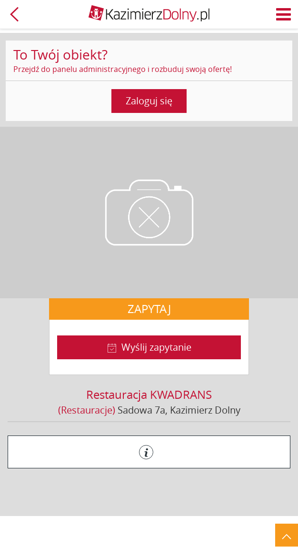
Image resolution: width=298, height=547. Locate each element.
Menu (283, 14)
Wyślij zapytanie (156, 347)
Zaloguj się (149, 100)
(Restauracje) (86, 410)
